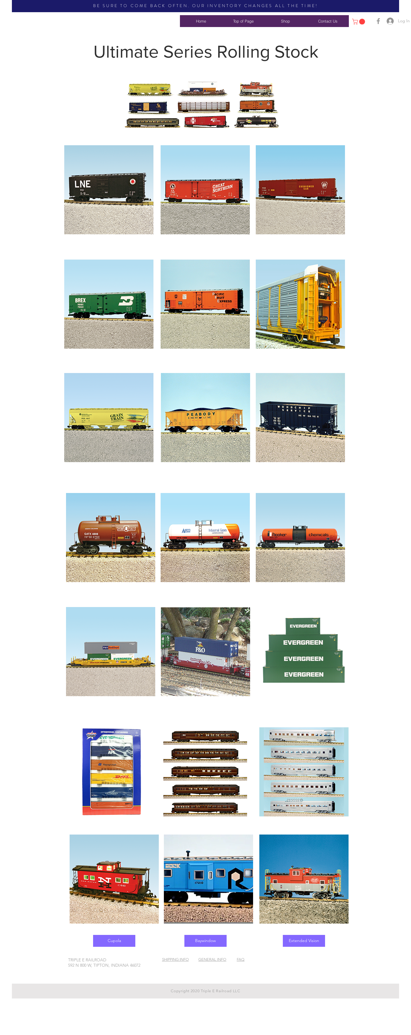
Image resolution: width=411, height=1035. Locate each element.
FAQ (240, 959)
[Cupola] (114, 941)
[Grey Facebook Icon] (378, 21)
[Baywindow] (205, 941)
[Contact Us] (328, 21)
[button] (359, 22)
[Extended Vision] (304, 941)
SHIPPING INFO (175, 959)
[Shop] (285, 21)
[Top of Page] (243, 21)
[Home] (201, 21)
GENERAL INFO (212, 959)
